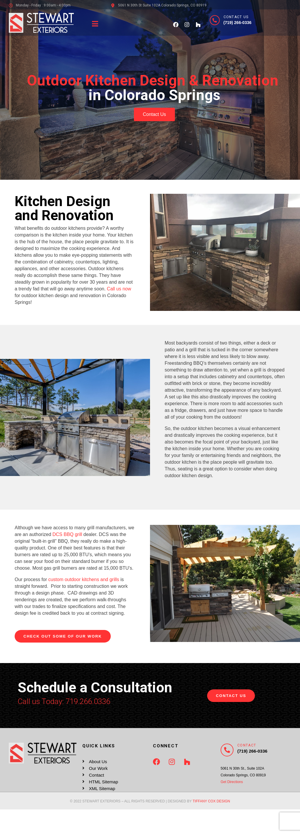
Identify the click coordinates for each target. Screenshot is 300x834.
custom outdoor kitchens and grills (83, 579)
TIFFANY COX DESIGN (211, 801)
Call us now (119, 288)
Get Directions (232, 782)
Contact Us (236, 17)
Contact (246, 745)
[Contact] (227, 750)
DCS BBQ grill (67, 534)
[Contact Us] (215, 20)
